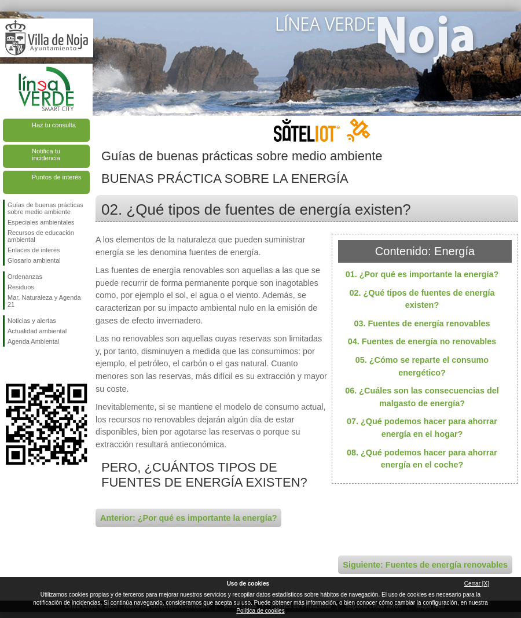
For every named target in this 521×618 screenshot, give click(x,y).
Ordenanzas (25, 276)
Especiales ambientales (41, 222)
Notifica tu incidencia (46, 154)
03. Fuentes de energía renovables (422, 323)
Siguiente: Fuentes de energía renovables (425, 564)
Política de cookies (260, 611)
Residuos (21, 287)
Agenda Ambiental (33, 341)
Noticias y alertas (32, 320)
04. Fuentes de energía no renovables (422, 341)
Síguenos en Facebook (10, 365)
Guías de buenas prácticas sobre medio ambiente (45, 208)
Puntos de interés (57, 177)
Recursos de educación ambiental (41, 236)
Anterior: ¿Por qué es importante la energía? (188, 518)
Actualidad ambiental (37, 331)
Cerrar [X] (476, 583)
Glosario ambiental (34, 260)
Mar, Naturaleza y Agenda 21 (44, 301)
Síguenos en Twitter (29, 365)
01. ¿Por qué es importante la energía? (422, 274)
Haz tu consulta (54, 125)
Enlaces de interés (34, 250)
